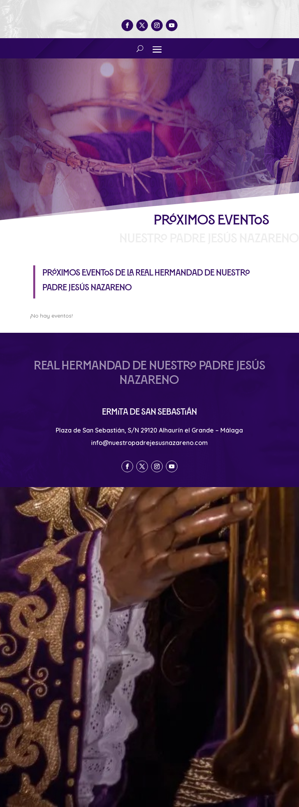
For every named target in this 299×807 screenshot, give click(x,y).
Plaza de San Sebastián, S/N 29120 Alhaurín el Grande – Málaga (149, 430)
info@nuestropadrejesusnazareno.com (149, 443)
